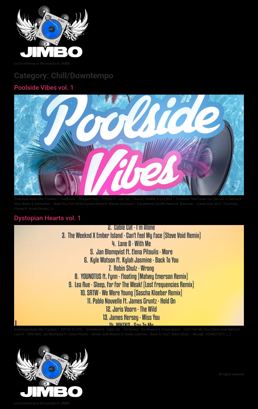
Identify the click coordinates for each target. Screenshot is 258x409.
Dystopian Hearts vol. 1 (47, 218)
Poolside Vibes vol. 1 (44, 87)
